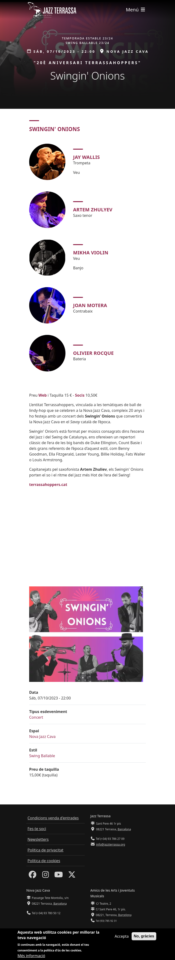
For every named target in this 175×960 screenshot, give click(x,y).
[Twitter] (72, 876)
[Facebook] (32, 876)
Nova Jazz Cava (42, 736)
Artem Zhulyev (92, 209)
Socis (79, 395)
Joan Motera (90, 305)
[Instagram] (45, 876)
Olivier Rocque (93, 353)
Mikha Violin (90, 252)
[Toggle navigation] (136, 9)
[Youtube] (58, 876)
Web (42, 395)
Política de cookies (44, 860)
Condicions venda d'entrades (53, 818)
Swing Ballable (42, 755)
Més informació (31, 955)
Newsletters (38, 839)
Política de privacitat (45, 850)
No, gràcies (144, 936)
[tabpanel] (87, 257)
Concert (36, 717)
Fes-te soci (37, 828)
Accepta (122, 936)
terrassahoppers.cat (48, 484)
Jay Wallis (86, 157)
